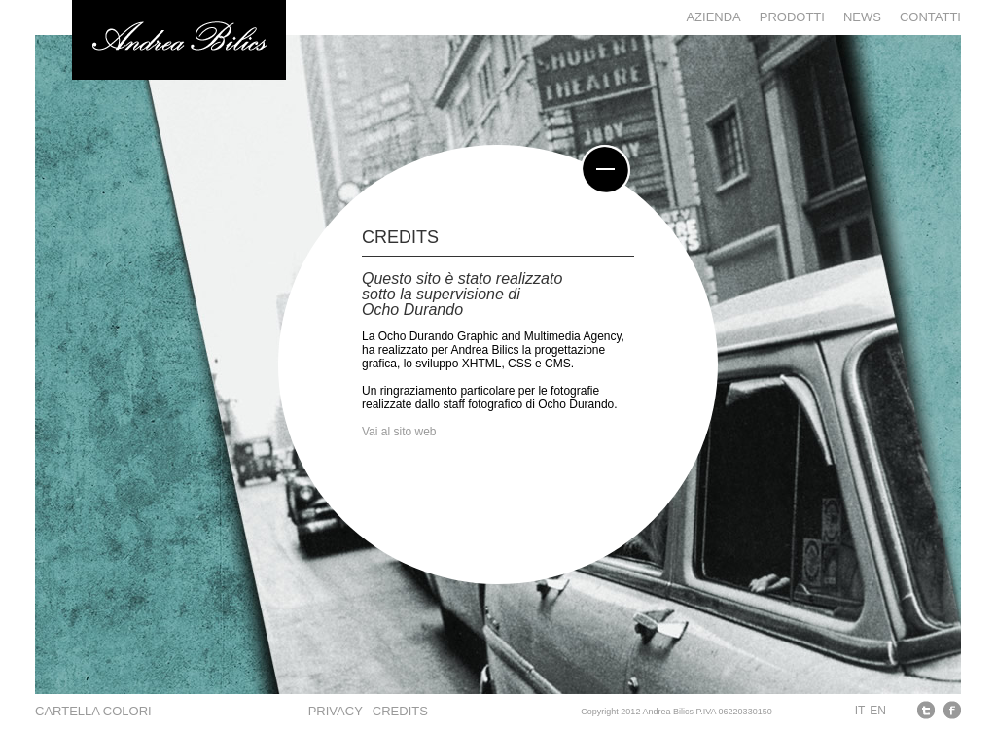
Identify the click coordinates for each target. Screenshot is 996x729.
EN (878, 710)
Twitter (926, 710)
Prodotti (792, 17)
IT (860, 710)
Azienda (713, 17)
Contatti (930, 17)
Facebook (952, 710)
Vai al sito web (399, 431)
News (862, 17)
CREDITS (400, 711)
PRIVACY (335, 711)
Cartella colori (93, 711)
